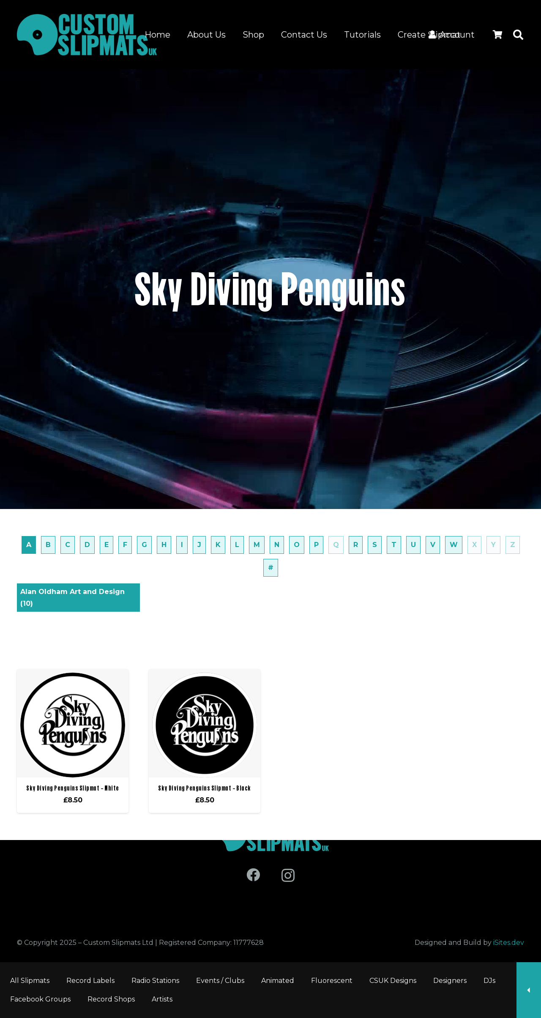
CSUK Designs (392, 981)
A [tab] (28, 545)
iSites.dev (508, 943)
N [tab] (276, 545)
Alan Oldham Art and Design (72, 598)
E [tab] (106, 545)
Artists (162, 999)
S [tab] (374, 545)
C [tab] (67, 545)
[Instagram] (288, 875)
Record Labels (90, 981)
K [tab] (218, 545)
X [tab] (474, 545)
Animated (277, 981)
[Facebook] (253, 874)
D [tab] (87, 545)
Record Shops (111, 999)
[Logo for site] (87, 34)
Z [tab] (512, 545)
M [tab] (257, 545)
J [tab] (199, 545)
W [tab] (454, 545)
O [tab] (297, 545)
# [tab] (270, 568)
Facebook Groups (40, 999)
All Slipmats (29, 981)
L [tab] (237, 545)
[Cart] (497, 34)
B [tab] (48, 545)
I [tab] (182, 545)
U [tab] (413, 545)
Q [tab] (336, 545)
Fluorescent (331, 981)
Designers (450, 981)
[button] (518, 34)
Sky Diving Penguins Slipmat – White (72, 788)
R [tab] (355, 545)
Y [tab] (493, 545)
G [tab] (144, 545)
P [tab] (316, 545)
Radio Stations (155, 981)
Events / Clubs (220, 981)
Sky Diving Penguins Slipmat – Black (204, 788)
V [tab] (432, 545)
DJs (489, 981)
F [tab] (125, 545)
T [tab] (393, 545)
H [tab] (164, 545)
